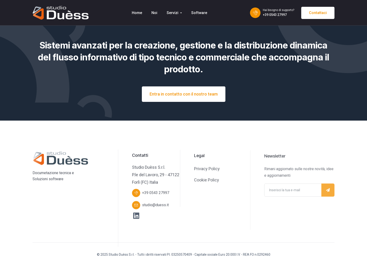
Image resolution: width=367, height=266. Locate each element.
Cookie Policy (206, 180)
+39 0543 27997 (275, 15)
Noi (154, 13)
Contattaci (318, 13)
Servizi (172, 13)
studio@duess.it (155, 205)
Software (199, 13)
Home (137, 13)
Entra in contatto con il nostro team (184, 94)
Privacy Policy (207, 169)
